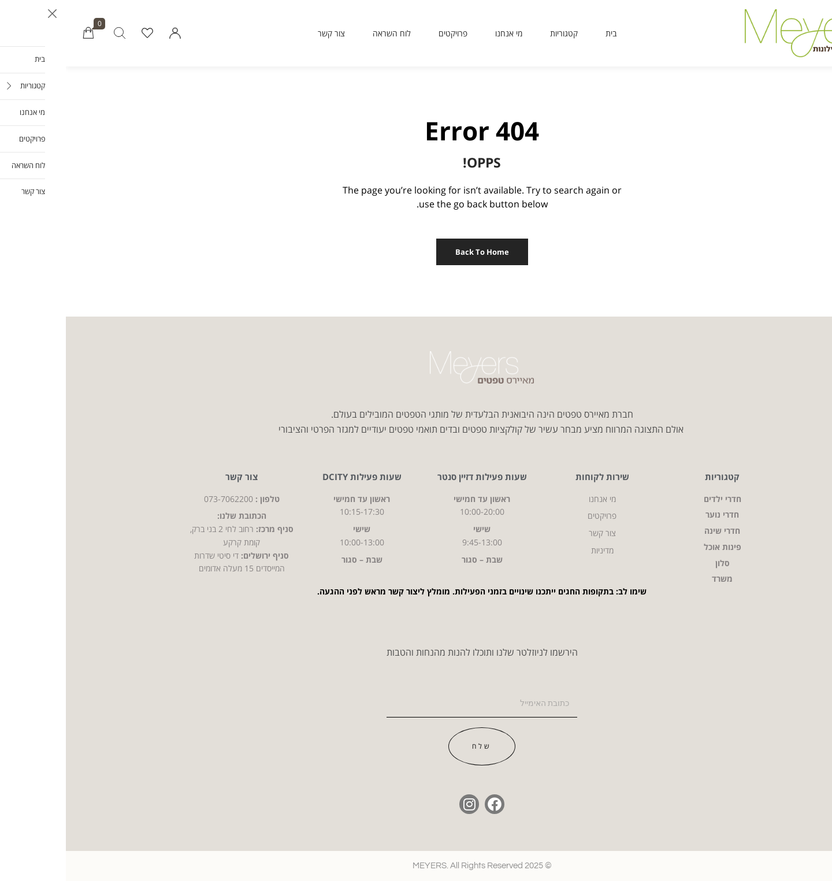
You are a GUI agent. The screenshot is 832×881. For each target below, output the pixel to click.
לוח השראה (326, 33)
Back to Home (416, 252)
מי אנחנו (442, 33)
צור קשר (265, 33)
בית (545, 33)
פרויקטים (387, 33)
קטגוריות (498, 33)
